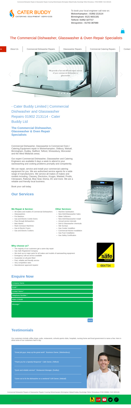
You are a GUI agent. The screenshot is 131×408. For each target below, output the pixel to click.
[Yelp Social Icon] (98, 399)
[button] (123, 30)
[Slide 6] (72, 93)
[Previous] (10, 74)
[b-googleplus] (116, 399)
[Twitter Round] (110, 399)
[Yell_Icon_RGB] (92, 399)
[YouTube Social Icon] (104, 399)
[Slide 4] (67, 93)
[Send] (90, 320)
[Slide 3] (58, 93)
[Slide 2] (61, 93)
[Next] (121, 74)
